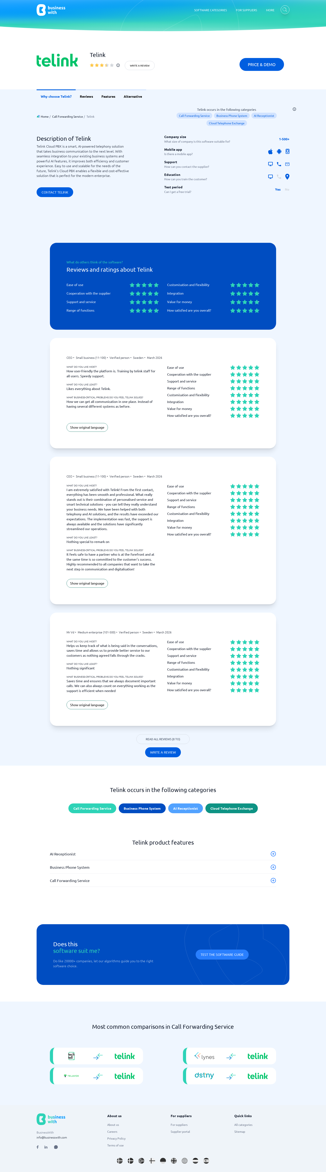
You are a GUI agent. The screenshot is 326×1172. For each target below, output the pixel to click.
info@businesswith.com (52, 1137)
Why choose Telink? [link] (56, 96)
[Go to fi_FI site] (152, 1161)
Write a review (139, 65)
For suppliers (179, 1124)
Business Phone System (231, 115)
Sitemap (239, 1131)
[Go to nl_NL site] (195, 1161)
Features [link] (108, 96)
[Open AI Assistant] (55, 1147)
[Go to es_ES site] (206, 1161)
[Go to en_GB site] (174, 1161)
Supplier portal (180, 1131)
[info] (118, 65)
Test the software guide (222, 954)
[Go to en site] (185, 1161)
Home (45, 116)
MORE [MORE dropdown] (270, 10)
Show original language (87, 427)
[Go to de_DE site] (163, 1161)
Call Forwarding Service (67, 116)
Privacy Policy (116, 1138)
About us (113, 1124)
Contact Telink (55, 192)
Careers (112, 1131)
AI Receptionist (264, 115)
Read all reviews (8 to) (163, 739)
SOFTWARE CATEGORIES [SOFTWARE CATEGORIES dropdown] (210, 10)
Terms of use (115, 1145)
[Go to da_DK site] (130, 1161)
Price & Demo (262, 64)
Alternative (133, 96)
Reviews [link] (86, 96)
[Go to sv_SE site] (120, 1161)
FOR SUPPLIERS (246, 10)
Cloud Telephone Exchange (226, 123)
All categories (243, 1124)
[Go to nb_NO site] (141, 1161)
